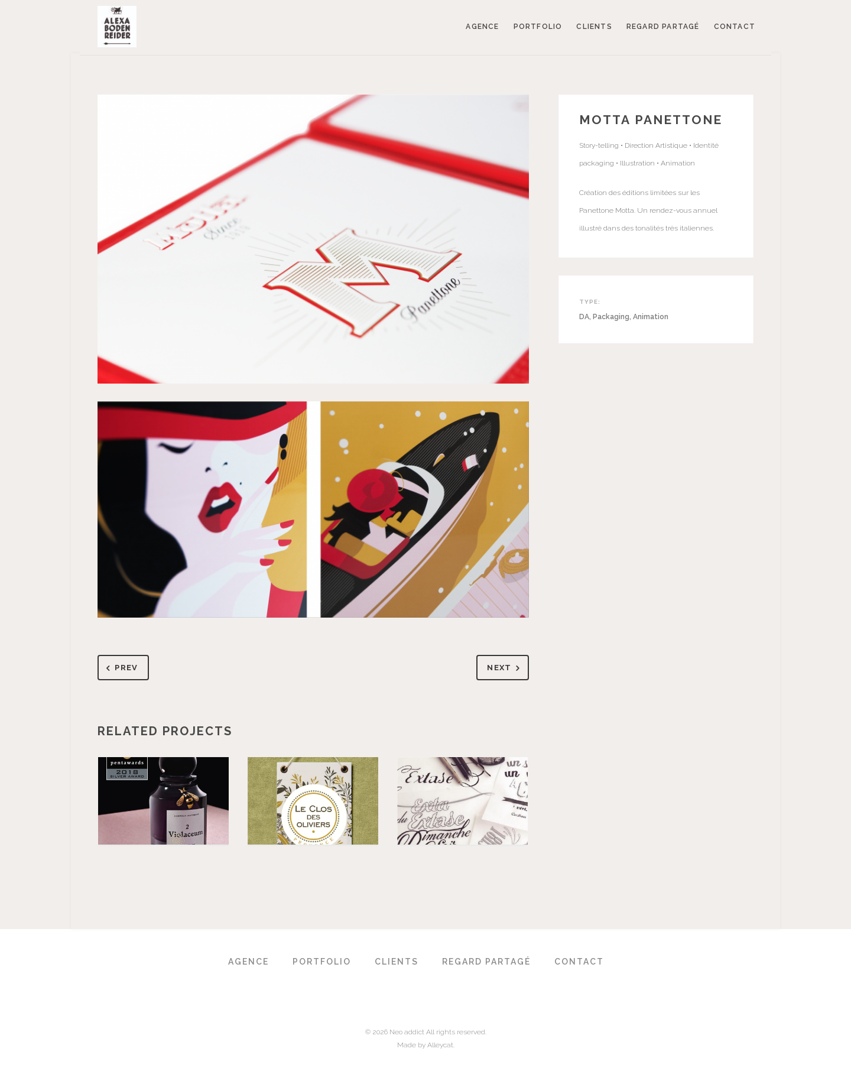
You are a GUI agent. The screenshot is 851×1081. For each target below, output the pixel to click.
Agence (482, 26)
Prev (120, 668)
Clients (594, 26)
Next (505, 668)
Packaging (611, 317)
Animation (650, 317)
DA (584, 317)
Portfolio (538, 26)
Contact (734, 26)
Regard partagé (663, 26)
